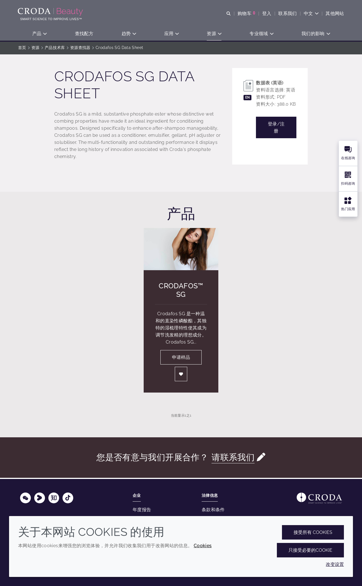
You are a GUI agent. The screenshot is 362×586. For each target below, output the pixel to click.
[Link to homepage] (319, 498)
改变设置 (335, 564)
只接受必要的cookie (310, 550)
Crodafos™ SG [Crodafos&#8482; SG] (181, 290)
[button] (39, 34)
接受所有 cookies (313, 532)
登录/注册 (276, 128)
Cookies (203, 545)
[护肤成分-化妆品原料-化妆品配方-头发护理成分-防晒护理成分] (51, 12)
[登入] (181, 375)
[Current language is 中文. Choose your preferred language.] (310, 13)
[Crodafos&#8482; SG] (181, 250)
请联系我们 (233, 458)
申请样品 (181, 358)
